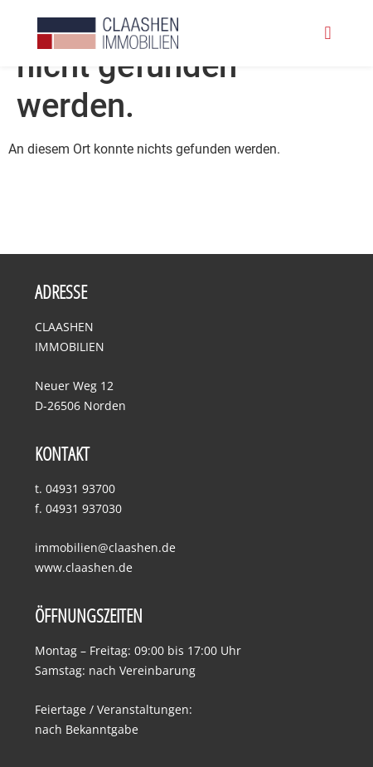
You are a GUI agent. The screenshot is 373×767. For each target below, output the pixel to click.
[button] (328, 33)
